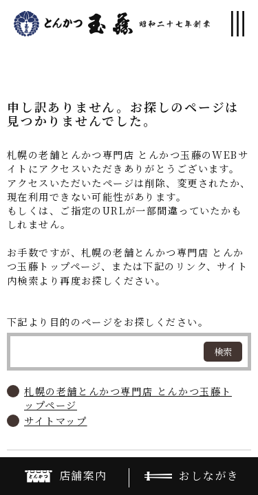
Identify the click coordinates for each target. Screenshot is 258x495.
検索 (223, 351)
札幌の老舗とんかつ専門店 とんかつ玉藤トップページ (128, 398)
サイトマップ (55, 421)
